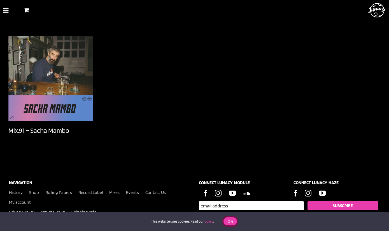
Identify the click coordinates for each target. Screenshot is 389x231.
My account (20, 202)
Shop (34, 192)
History (16, 192)
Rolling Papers (58, 192)
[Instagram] (218, 193)
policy (208, 221)
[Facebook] (205, 193)
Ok (230, 221)
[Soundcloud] (246, 193)
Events (132, 192)
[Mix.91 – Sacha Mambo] (50, 78)
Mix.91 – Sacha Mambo (38, 130)
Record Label (90, 192)
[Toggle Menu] (5, 10)
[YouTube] (232, 193)
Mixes (114, 192)
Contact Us (155, 192)
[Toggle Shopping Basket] (26, 10)
